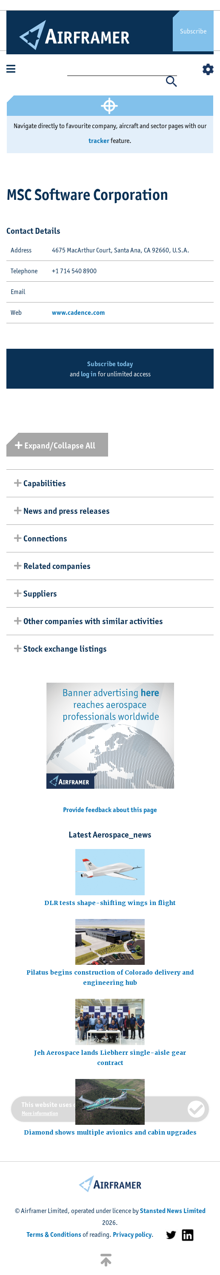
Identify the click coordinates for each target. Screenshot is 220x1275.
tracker (99, 141)
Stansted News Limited (173, 1211)
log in (89, 374)
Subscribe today (110, 364)
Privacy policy (132, 1234)
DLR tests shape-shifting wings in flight (110, 903)
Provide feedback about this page (110, 810)
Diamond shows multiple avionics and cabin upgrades (110, 1132)
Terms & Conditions (54, 1234)
